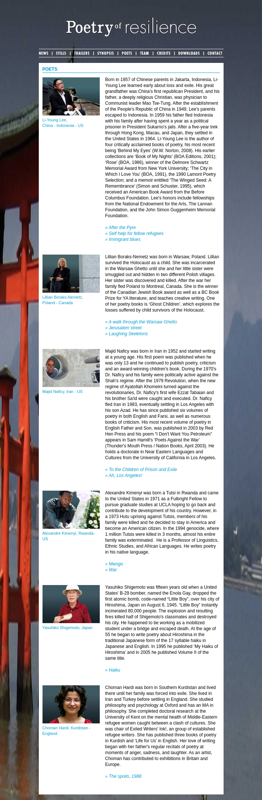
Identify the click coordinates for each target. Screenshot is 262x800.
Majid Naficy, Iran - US (62, 391)
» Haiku (112, 670)
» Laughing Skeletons (126, 333)
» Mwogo (114, 564)
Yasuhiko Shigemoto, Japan (67, 627)
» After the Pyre (120, 227)
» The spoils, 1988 (123, 776)
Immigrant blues (124, 239)
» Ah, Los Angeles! (123, 475)
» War (111, 569)
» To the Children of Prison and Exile (141, 469)
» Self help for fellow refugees (134, 233)
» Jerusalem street (123, 327)
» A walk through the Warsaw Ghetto (141, 322)
